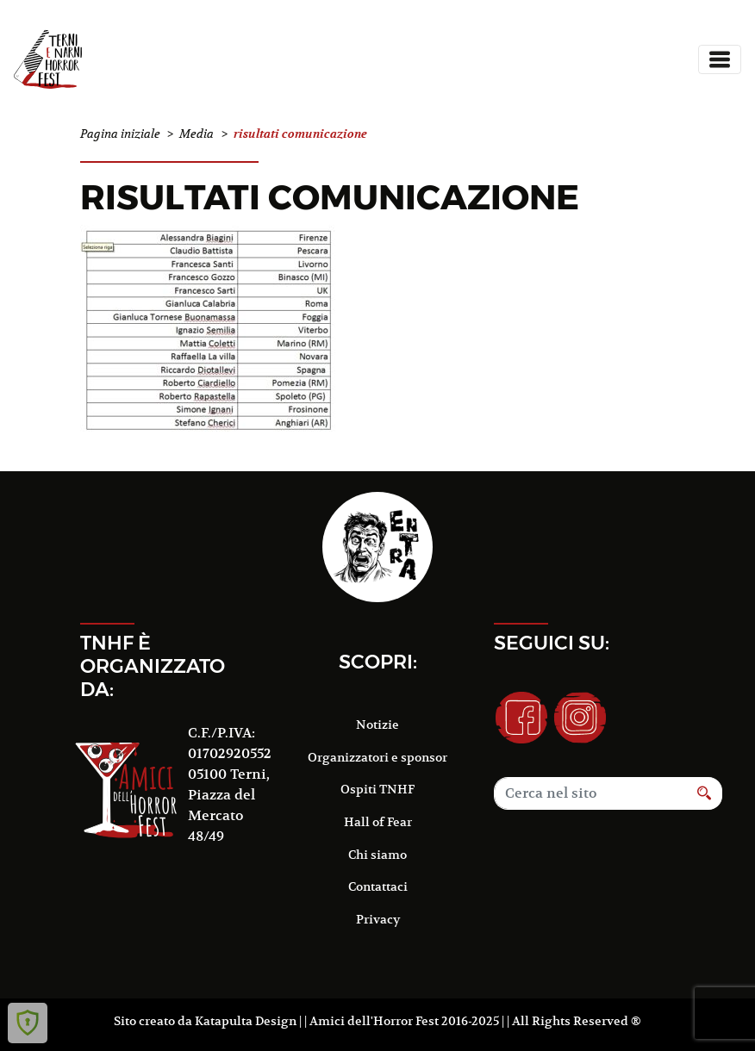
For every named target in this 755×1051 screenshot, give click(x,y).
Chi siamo (377, 854)
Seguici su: (551, 643)
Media (196, 134)
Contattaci (378, 886)
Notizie (377, 724)
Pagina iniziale (120, 134)
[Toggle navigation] (719, 59)
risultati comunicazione (329, 197)
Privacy (378, 919)
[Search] (590, 793)
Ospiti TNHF (377, 789)
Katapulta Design (245, 1021)
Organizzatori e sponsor (377, 757)
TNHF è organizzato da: (152, 666)
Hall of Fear (378, 822)
